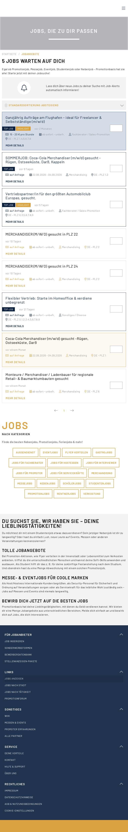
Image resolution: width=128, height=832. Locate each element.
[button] (64, 105)
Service (64, 747)
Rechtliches (64, 784)
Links (64, 672)
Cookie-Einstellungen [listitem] (19, 810)
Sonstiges (64, 709)
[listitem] (64, 641)
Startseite (9, 54)
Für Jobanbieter (64, 635)
